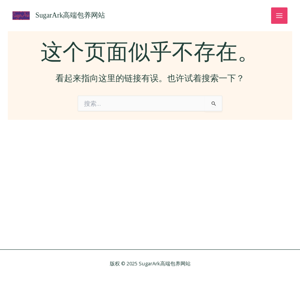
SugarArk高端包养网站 (70, 15)
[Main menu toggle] (279, 15)
